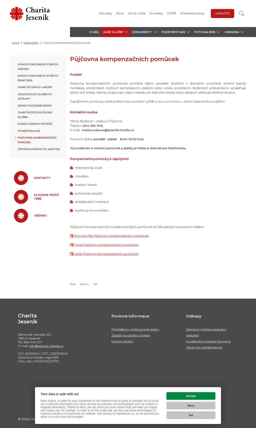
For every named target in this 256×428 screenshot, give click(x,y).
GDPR (171, 13)
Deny (190, 405)
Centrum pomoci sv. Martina (39, 149)
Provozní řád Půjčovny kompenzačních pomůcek (111, 236)
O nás (94, 32)
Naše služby (31, 42)
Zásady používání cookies (130, 335)
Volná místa (136, 13)
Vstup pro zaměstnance (204, 347)
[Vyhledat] (241, 13)
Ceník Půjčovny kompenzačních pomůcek (106, 245)
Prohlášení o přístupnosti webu (135, 329)
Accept (191, 396)
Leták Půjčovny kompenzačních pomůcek (106, 254)
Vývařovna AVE (29, 130)
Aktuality (105, 13)
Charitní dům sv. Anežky (35, 87)
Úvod (15, 42)
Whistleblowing (192, 13)
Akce (120, 13)
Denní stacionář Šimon (35, 105)
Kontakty (156, 13)
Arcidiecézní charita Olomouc (208, 341)
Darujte (222, 13)
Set (191, 415)
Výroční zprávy (122, 341)
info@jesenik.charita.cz (46, 346)
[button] (115, 32)
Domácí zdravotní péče (35, 123)
